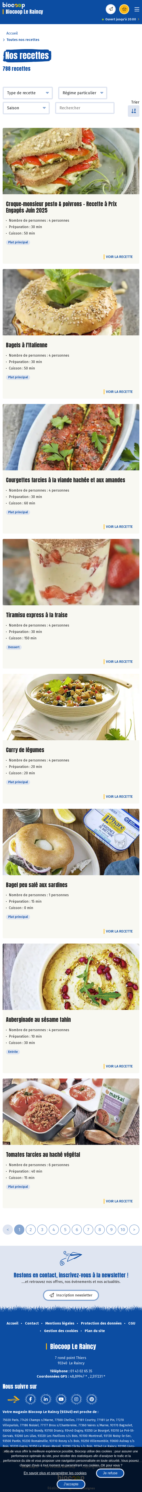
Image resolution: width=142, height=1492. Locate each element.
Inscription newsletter (71, 1295)
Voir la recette (119, 257)
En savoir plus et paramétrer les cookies (55, 1473)
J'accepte (70, 1484)
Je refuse (110, 1473)
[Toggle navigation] (136, 10)
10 (122, 1229)
